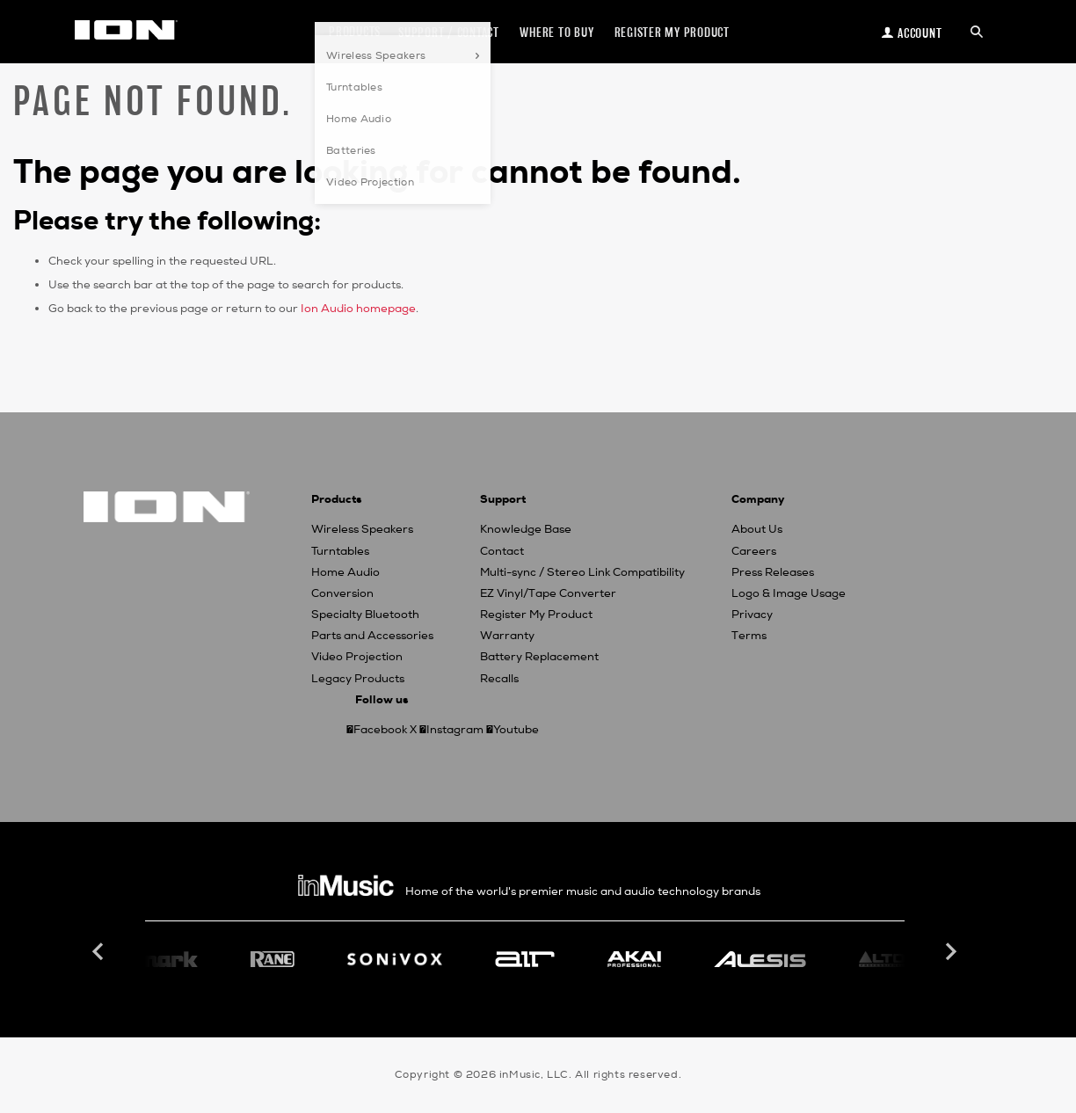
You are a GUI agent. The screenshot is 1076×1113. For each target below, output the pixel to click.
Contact (502, 551)
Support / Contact (448, 32)
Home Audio (345, 572)
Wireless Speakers (362, 529)
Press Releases (772, 572)
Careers (753, 551)
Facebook (380, 730)
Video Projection (357, 657)
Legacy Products (357, 679)
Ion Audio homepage (358, 309)
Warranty (507, 636)
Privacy (752, 614)
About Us (756, 529)
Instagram (454, 730)
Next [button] (949, 952)
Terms (749, 636)
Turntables (340, 551)
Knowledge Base (525, 529)
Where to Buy (556, 32)
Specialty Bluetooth (365, 614)
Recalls (499, 679)
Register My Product (536, 614)
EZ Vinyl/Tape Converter (548, 593)
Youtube (516, 730)
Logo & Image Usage (788, 593)
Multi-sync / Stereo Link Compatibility (582, 572)
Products (355, 31)
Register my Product (672, 32)
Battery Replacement (539, 657)
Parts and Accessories (372, 636)
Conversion (342, 593)
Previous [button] (100, 952)
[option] (525, 959)
